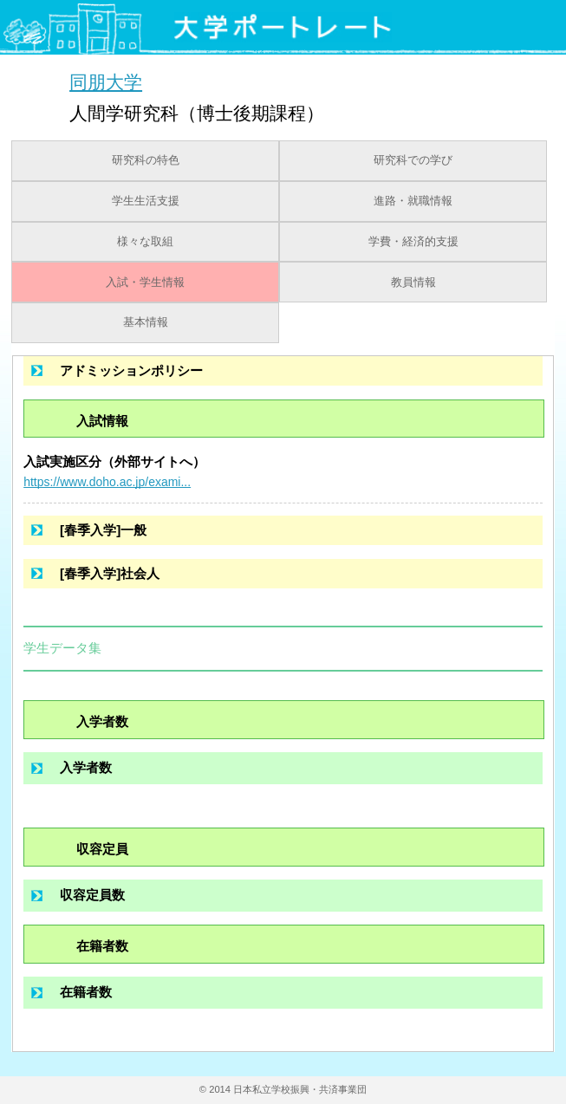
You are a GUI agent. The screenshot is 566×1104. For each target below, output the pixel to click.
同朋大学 (105, 82)
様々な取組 (145, 242)
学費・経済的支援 (413, 242)
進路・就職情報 (413, 201)
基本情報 (145, 322)
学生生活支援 (145, 201)
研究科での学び (413, 160)
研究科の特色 (145, 160)
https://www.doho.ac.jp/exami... (107, 482)
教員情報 (413, 282)
